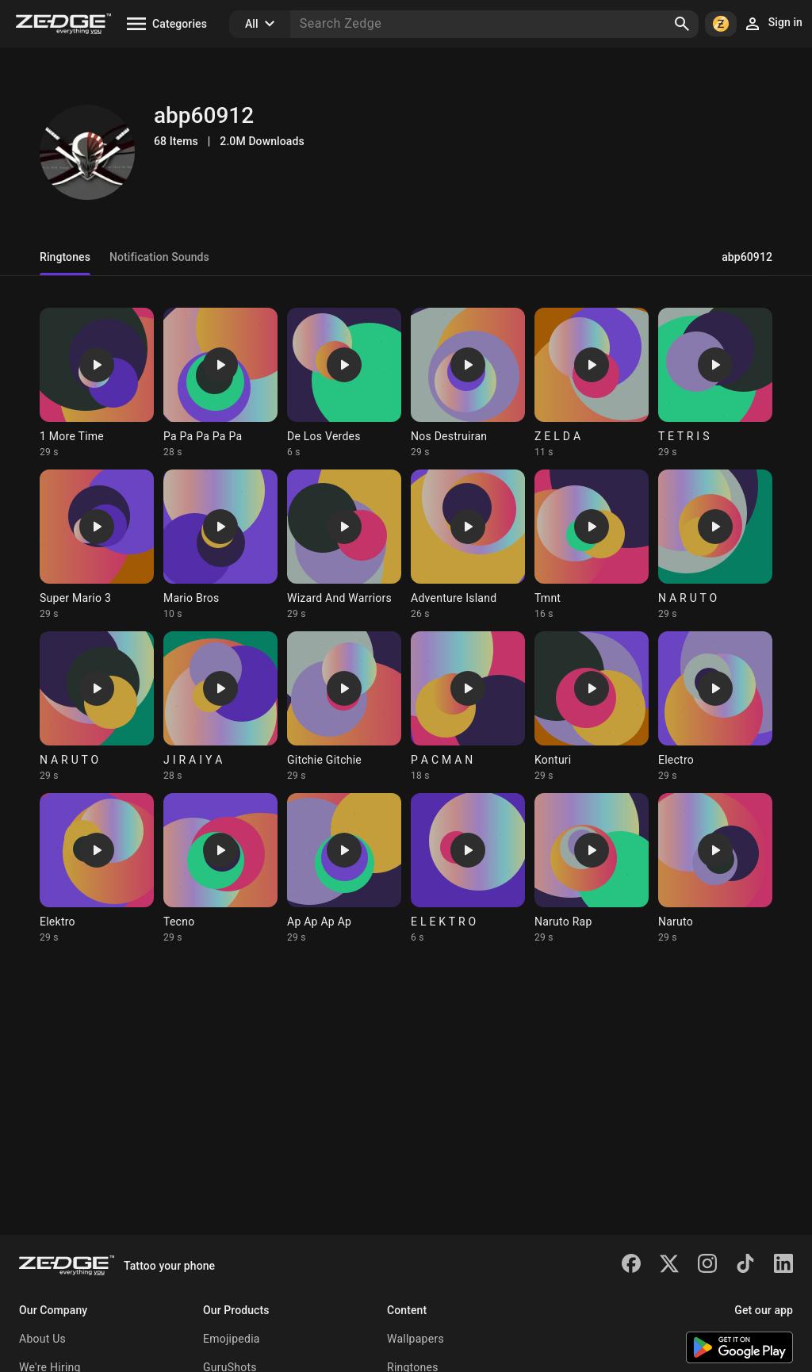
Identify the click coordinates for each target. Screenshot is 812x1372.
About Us (42, 1338)
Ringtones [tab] (65, 257)
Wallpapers (415, 1338)
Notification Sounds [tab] (159, 257)
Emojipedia (231, 1338)
